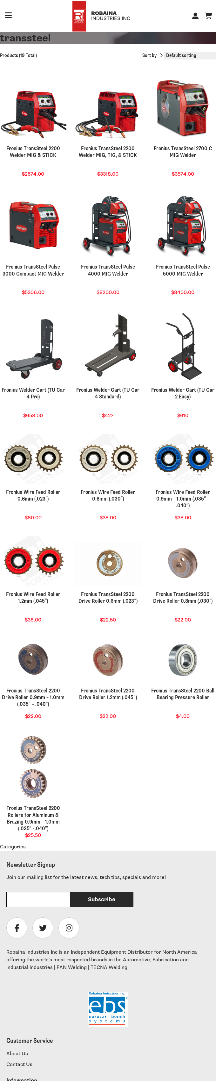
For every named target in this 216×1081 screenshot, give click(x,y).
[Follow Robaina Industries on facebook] (16, 927)
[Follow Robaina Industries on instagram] (68, 927)
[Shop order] (190, 56)
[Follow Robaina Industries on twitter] (42, 927)
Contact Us (19, 1064)
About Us (17, 1053)
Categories (13, 847)
